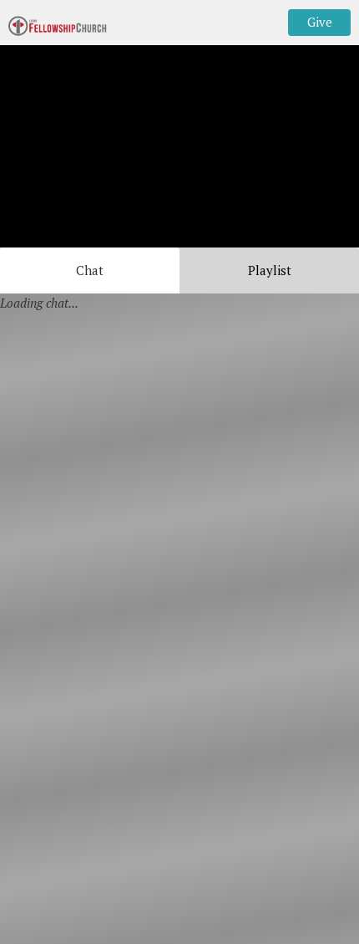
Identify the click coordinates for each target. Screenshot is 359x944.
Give (319, 21)
